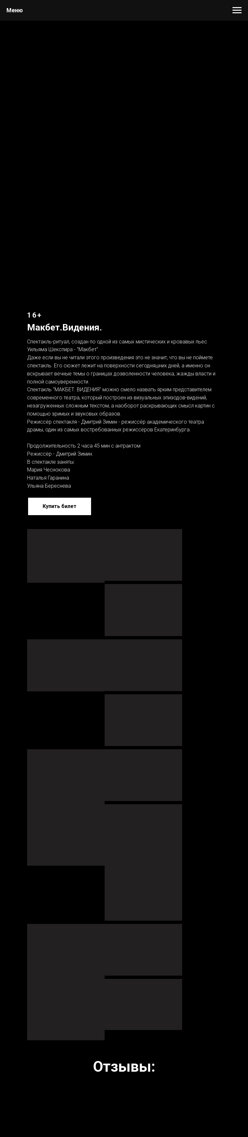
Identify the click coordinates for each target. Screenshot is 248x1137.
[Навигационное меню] (237, 10)
